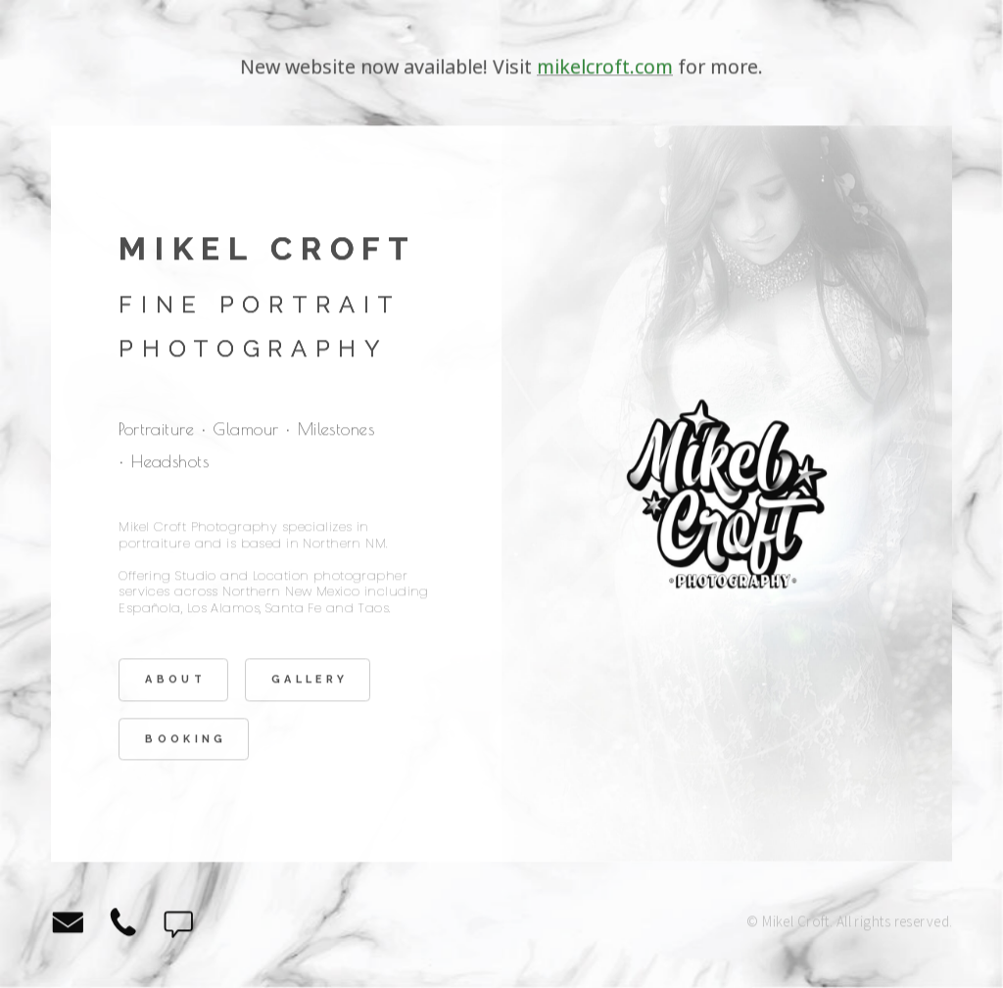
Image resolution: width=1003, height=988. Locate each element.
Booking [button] (185, 741)
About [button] (175, 682)
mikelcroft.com (605, 69)
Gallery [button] (309, 682)
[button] (68, 924)
